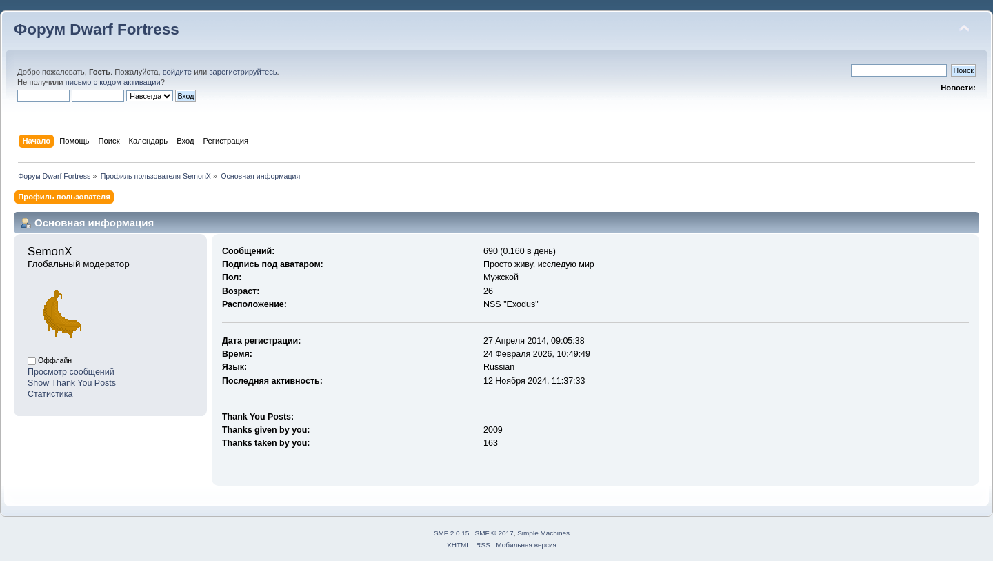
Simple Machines (543, 533)
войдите (177, 72)
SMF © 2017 (494, 533)
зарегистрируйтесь (243, 72)
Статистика (50, 394)
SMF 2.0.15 (452, 533)
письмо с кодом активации (113, 82)
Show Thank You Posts (72, 383)
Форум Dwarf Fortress (96, 29)
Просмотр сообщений (71, 372)
